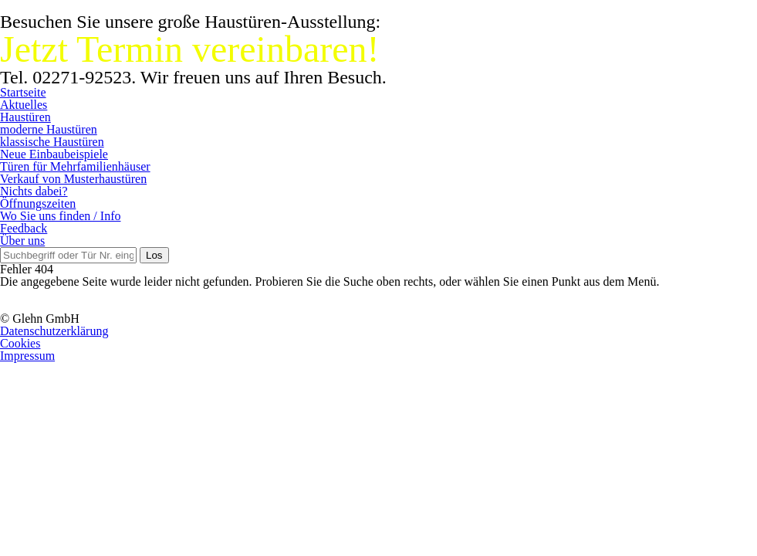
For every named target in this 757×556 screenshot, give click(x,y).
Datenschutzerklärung (54, 330)
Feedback (23, 228)
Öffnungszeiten (38, 203)
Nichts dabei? (34, 191)
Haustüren (25, 117)
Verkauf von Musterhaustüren (73, 178)
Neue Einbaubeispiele (54, 154)
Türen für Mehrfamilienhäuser (75, 166)
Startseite (23, 92)
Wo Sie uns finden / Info (60, 215)
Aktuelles (23, 104)
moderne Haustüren (48, 129)
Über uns (22, 240)
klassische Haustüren (52, 141)
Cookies (20, 343)
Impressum (27, 355)
